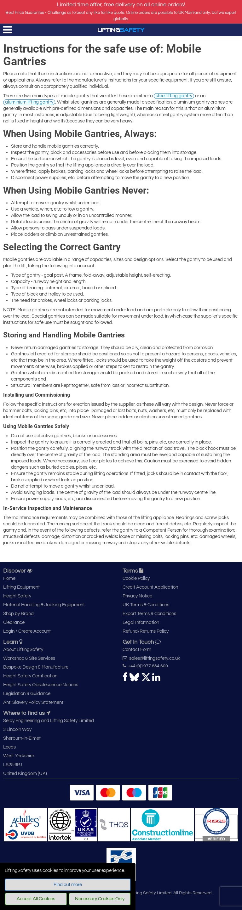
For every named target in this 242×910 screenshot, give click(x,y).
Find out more (68, 884)
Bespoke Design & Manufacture (35, 667)
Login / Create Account (27, 631)
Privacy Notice (137, 596)
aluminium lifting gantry (29, 102)
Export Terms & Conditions (149, 613)
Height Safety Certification (30, 676)
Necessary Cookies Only (99, 898)
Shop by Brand (18, 613)
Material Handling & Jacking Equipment (44, 604)
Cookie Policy (136, 578)
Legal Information (141, 622)
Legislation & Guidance (26, 693)
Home (9, 578)
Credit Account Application (150, 587)
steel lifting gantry (174, 95)
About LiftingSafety (23, 649)
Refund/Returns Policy (146, 631)
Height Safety (17, 596)
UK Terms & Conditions (146, 604)
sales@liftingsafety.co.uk (151, 658)
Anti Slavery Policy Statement (33, 702)
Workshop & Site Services (29, 658)
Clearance (14, 622)
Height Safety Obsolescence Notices (40, 684)
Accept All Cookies (36, 898)
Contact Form (137, 649)
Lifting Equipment (21, 587)
